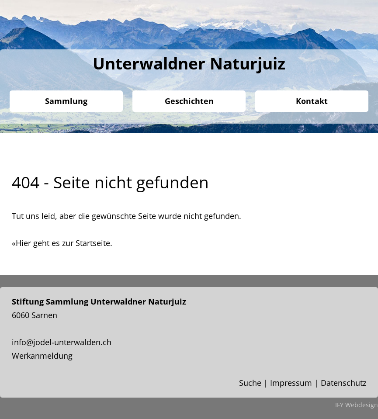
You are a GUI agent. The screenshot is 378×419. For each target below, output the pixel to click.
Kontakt (312, 101)
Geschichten (189, 101)
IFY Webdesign (356, 405)
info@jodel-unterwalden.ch (61, 342)
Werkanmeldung (42, 355)
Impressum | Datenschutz (318, 382)
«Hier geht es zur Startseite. (62, 243)
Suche (250, 382)
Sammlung (66, 101)
